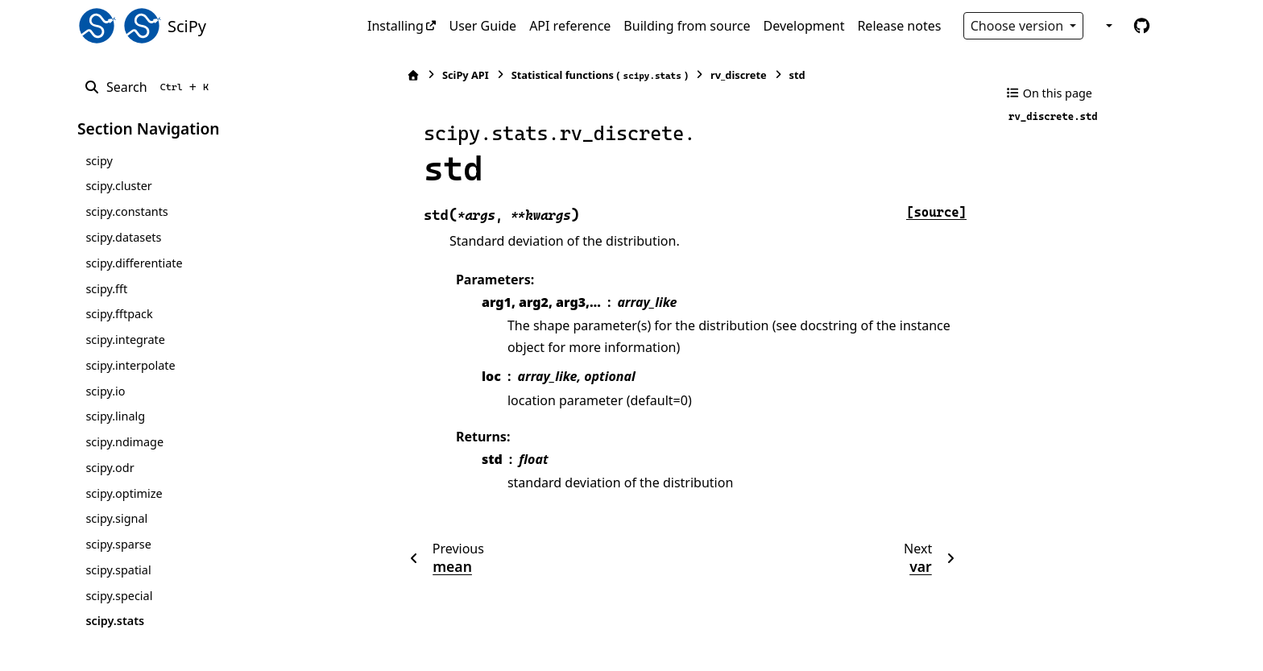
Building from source (686, 26)
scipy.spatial (118, 570)
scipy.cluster (118, 185)
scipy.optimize (123, 493)
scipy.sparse (118, 544)
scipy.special (118, 595)
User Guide (482, 26)
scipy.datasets (123, 237)
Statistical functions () (562, 75)
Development (804, 26)
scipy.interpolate (130, 365)
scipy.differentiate (133, 263)
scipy (98, 160)
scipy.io (105, 391)
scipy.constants (126, 211)
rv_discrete (701, 75)
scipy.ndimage (124, 441)
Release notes (899, 26)
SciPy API (428, 75)
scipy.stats (114, 620)
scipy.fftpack (118, 313)
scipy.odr (109, 467)
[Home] (376, 75)
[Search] (149, 87)
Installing (395, 26)
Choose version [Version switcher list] (1019, 26)
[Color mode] (1107, 25)
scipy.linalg (115, 416)
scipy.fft (106, 288)
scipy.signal (116, 518)
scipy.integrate (125, 339)
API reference (570, 26)
